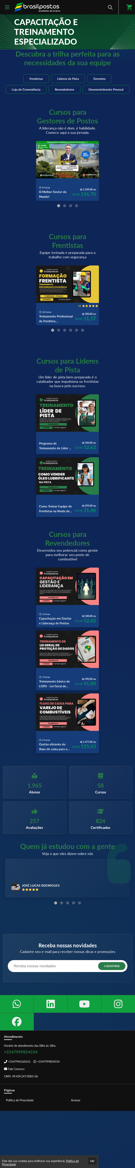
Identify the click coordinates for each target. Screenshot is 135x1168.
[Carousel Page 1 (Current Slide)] (59, 206)
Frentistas (36, 78)
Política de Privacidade (20, 1100)
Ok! (92, 1161)
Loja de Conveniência (26, 89)
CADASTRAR (111, 966)
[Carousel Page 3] (71, 206)
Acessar (75, 1100)
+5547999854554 (47, 1061)
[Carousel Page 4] (77, 206)
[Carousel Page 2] (65, 206)
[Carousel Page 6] (83, 330)
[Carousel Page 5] (77, 330)
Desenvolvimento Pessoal (106, 89)
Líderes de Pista (68, 78)
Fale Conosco (14, 1069)
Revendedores (64, 89)
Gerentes (99, 78)
